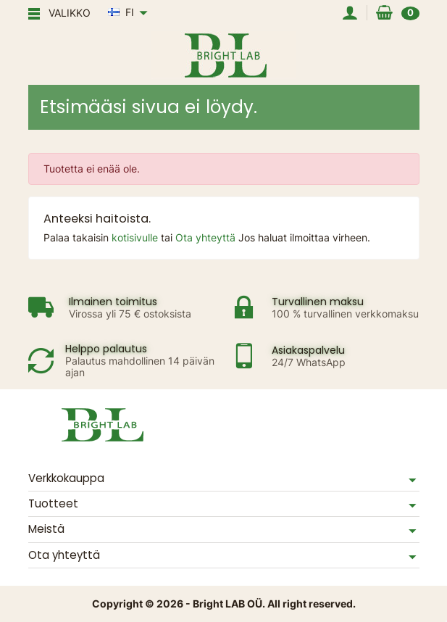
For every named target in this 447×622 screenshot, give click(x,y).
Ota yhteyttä (206, 237)
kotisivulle (136, 237)
